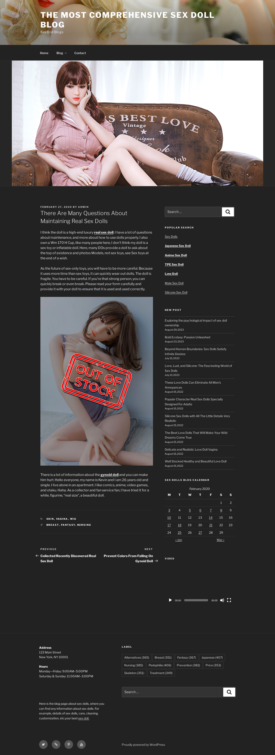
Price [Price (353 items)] (213, 665)
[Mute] (222, 600)
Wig (73, 518)
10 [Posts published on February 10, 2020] (169, 517)
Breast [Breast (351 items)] (163, 657)
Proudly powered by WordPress (143, 744)
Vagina (62, 518)
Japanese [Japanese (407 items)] (212, 657)
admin (83, 206)
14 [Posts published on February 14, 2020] (210, 517)
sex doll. (83, 718)
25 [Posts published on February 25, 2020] (179, 532)
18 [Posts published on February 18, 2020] (179, 525)
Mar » (220, 540)
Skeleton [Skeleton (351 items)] (134, 673)
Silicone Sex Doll (176, 292)
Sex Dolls (171, 236)
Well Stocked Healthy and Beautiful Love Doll (195, 461)
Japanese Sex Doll (178, 246)
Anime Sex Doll (176, 255)
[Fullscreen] (229, 600)
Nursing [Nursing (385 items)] (133, 665)
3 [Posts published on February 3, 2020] (169, 510)
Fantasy (68, 524)
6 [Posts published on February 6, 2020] (200, 510)
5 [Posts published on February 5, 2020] (190, 510)
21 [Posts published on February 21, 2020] (210, 525)
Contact (80, 53)
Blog (62, 53)
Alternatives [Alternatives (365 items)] (136, 657)
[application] (200, 585)
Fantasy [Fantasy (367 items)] (186, 657)
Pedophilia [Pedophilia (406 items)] (160, 665)
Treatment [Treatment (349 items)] (161, 673)
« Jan (178, 540)
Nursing (84, 524)
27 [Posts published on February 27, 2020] (200, 532)
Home (44, 53)
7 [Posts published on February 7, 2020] (211, 510)
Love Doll (171, 273)
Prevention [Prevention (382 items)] (188, 665)
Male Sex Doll (174, 283)
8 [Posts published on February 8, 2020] (221, 510)
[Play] (170, 600)
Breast (52, 524)
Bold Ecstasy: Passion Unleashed (187, 337)
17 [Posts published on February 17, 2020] (169, 525)
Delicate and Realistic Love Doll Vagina (191, 449)
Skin (50, 518)
